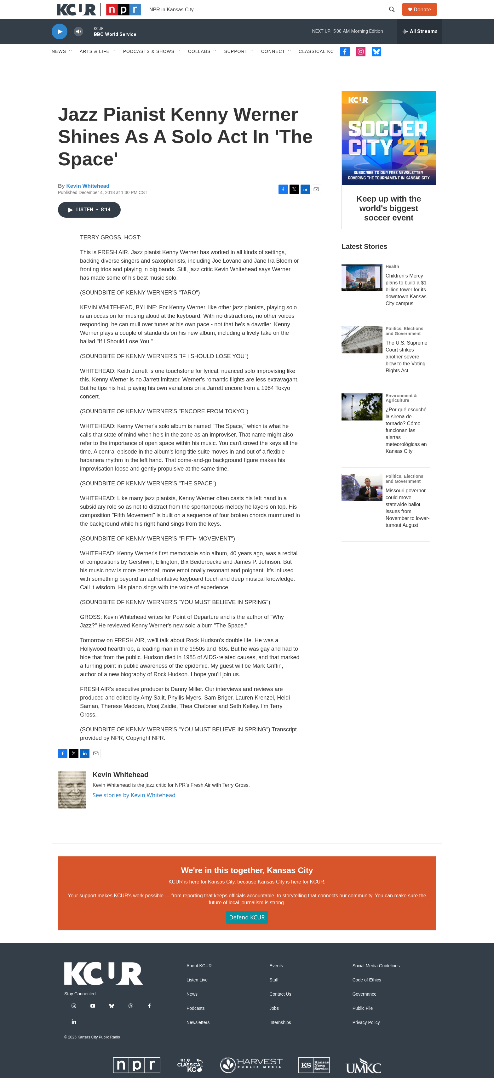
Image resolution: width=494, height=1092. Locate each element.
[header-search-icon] (395, 17)
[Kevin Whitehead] (72, 804)
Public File (363, 1022)
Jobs (274, 1022)
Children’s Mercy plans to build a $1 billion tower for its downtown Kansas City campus (406, 303)
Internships (280, 1036)
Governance (364, 1008)
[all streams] (419, 45)
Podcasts (196, 1022)
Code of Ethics (367, 994)
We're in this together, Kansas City (247, 884)
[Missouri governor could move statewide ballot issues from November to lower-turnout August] (362, 501)
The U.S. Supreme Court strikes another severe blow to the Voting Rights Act (407, 370)
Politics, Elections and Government (404, 345)
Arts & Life (95, 65)
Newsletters (198, 1036)
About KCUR (199, 980)
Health (392, 280)
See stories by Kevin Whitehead (134, 809)
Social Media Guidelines (376, 980)
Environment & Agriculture (401, 412)
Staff (274, 994)
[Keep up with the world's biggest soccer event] (389, 152)
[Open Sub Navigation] (70, 65)
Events (276, 980)
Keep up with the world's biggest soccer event (389, 222)
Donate (426, 16)
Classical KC (316, 65)
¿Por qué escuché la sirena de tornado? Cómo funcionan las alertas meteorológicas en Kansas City (406, 444)
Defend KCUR (247, 931)
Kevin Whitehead (87, 200)
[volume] (78, 46)
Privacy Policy (366, 1036)
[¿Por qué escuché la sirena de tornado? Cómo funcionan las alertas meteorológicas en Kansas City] (362, 421)
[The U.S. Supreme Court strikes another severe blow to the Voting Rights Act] (362, 354)
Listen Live (197, 994)
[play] (60, 45)
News (59, 65)
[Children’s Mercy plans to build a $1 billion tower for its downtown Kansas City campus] (362, 292)
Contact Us (280, 1008)
